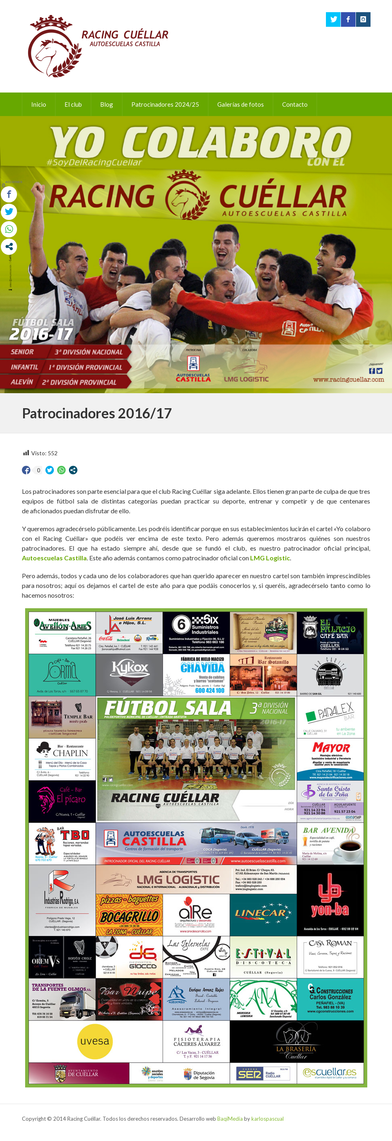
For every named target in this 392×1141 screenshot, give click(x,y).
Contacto (295, 104)
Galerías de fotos (240, 104)
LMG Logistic (270, 558)
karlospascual (267, 1118)
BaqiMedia (230, 1118)
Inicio (38, 104)
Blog (106, 104)
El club (73, 104)
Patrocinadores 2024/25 (165, 104)
